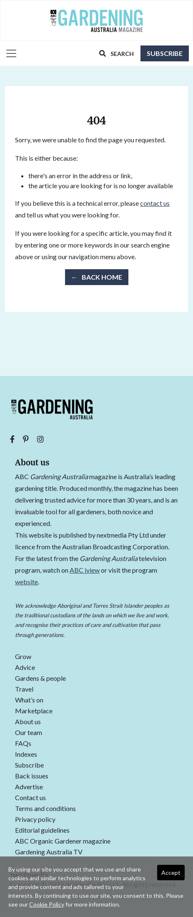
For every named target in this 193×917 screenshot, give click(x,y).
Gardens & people (40, 678)
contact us (155, 203)
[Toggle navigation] (9, 53)
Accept (170, 872)
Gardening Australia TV (49, 852)
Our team (28, 732)
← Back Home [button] (96, 277)
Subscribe (165, 53)
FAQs (23, 743)
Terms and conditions (45, 808)
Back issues (31, 776)
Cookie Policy (46, 904)
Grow (23, 656)
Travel (24, 689)
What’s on (29, 700)
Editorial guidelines (42, 830)
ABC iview (85, 570)
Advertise (29, 787)
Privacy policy (35, 819)
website (26, 582)
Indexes (26, 754)
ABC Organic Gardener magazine (62, 841)
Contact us (30, 797)
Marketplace (34, 711)
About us (28, 721)
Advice (25, 667)
